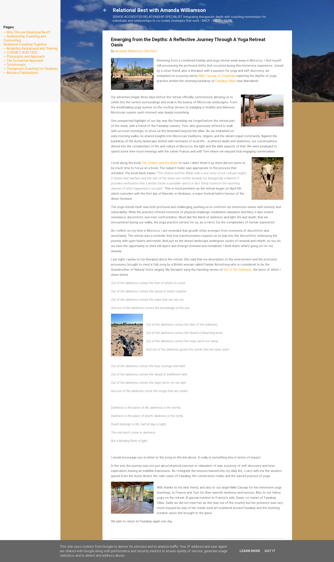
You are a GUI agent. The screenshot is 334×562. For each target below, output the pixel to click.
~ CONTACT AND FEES (20, 52)
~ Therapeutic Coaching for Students (30, 69)
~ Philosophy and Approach (24, 57)
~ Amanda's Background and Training (30, 48)
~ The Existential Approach (23, 61)
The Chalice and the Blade (160, 163)
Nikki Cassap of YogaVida (217, 76)
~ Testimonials (14, 65)
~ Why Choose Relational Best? (26, 32)
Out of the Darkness (238, 270)
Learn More (250, 551)
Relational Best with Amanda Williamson (159, 10)
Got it (270, 551)
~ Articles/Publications (20, 73)
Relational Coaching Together (25, 44)
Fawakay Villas (225, 81)
